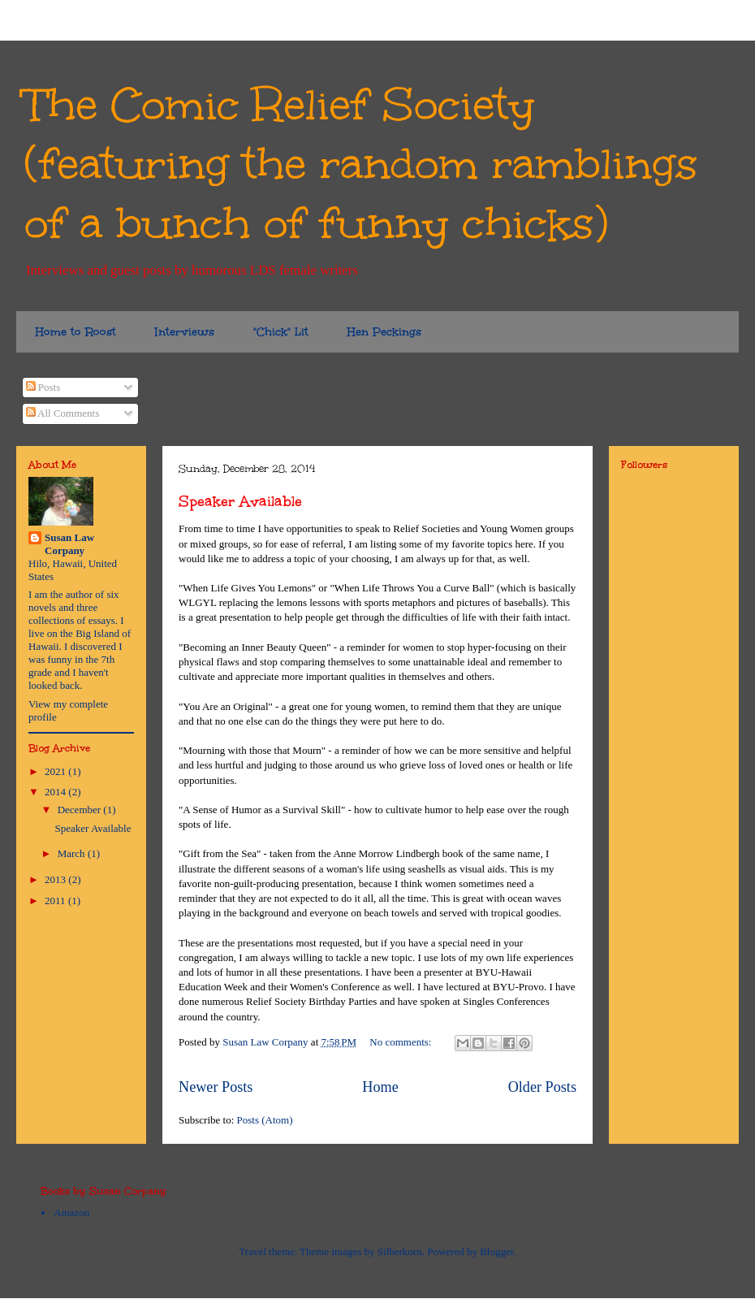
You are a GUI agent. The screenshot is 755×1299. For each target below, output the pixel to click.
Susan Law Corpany (69, 543)
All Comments (63, 413)
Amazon (71, 1212)
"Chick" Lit (280, 332)
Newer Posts (215, 1087)
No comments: (401, 1042)
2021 (56, 771)
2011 (56, 900)
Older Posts (542, 1087)
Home (380, 1087)
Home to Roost (76, 332)
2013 (56, 879)
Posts (43, 387)
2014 (56, 792)
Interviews (184, 332)
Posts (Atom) (265, 1120)
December (81, 809)
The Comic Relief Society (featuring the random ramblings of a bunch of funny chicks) (360, 164)
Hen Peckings (384, 332)
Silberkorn (400, 1251)
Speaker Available (240, 501)
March (73, 853)
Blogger (496, 1251)
